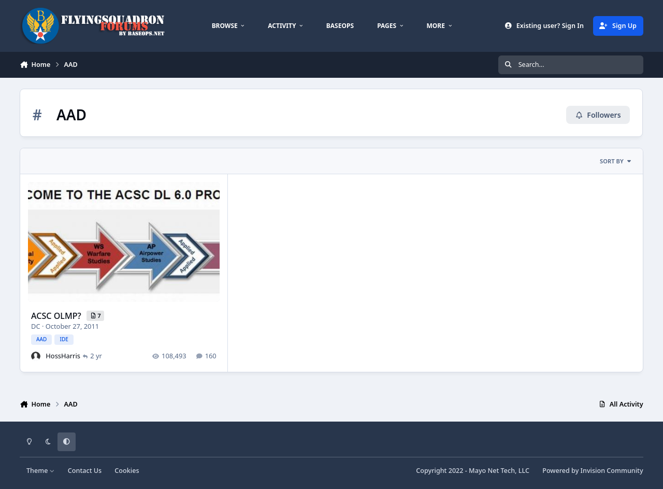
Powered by (592, 470)
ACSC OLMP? (57, 315)
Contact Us (85, 470)
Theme (40, 470)
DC (35, 325)
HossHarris (63, 355)
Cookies (126, 470)
